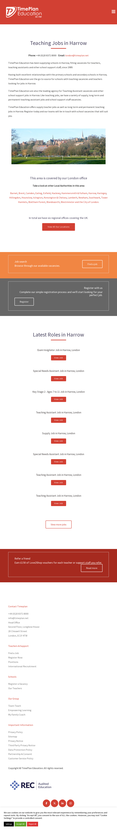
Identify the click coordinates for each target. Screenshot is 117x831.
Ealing (38, 193)
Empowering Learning (19, 710)
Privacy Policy (15, 732)
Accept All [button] (20, 824)
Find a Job (13, 653)
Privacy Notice (15, 740)
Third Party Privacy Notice (21, 745)
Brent (22, 193)
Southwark (94, 197)
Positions (13, 661)
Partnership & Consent (20, 754)
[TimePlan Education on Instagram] (70, 803)
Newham (83, 197)
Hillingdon (14, 197)
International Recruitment (22, 666)
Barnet (14, 193)
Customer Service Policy (20, 758)
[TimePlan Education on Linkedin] (62, 803)
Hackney (56, 193)
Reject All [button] (32, 824)
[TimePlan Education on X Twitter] (54, 803)
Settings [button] (9, 824)
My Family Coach (16, 714)
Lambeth (72, 197)
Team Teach (14, 705)
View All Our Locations (58, 227)
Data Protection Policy (20, 749)
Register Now (15, 657)
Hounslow (26, 197)
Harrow (92, 193)
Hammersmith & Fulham (74, 193)
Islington (38, 197)
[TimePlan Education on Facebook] (46, 803)
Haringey (101, 193)
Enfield (47, 193)
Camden (30, 193)
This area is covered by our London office (58, 178)
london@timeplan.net (77, 55)
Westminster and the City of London (80, 201)
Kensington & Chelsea (55, 197)
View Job (58, 357)
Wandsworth (53, 201)
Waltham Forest (36, 201)
